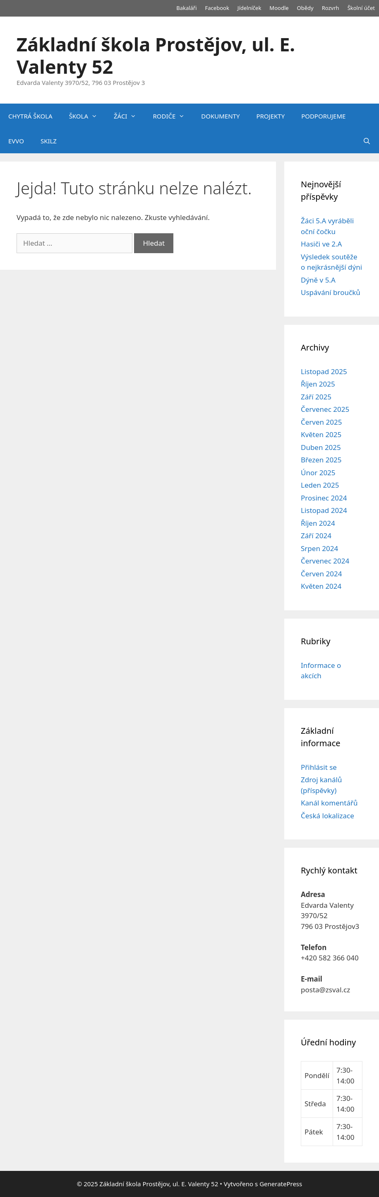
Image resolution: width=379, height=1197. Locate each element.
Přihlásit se (319, 767)
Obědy (305, 8)
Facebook (217, 8)
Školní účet (361, 8)
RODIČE (173, 116)
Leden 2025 (320, 485)
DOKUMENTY (220, 116)
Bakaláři (186, 8)
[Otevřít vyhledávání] (367, 140)
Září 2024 (316, 535)
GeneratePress (280, 1184)
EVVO (16, 141)
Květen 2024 (321, 586)
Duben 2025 (321, 447)
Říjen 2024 (318, 523)
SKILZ (49, 141)
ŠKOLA (87, 116)
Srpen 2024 (319, 548)
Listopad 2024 (324, 510)
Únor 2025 (318, 472)
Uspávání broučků (330, 292)
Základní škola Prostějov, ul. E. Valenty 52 (156, 55)
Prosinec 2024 (324, 498)
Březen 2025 (321, 459)
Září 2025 (316, 396)
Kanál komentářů (329, 803)
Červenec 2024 (325, 561)
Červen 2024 (321, 573)
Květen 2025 (321, 434)
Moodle (278, 8)
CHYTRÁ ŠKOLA (30, 116)
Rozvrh (330, 8)
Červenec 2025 (325, 409)
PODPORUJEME (323, 116)
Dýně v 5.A (318, 280)
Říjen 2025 (318, 384)
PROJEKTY (270, 116)
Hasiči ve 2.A (321, 244)
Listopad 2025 (324, 371)
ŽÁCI (129, 116)
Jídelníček (249, 8)
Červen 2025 (321, 422)
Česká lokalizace (327, 815)
